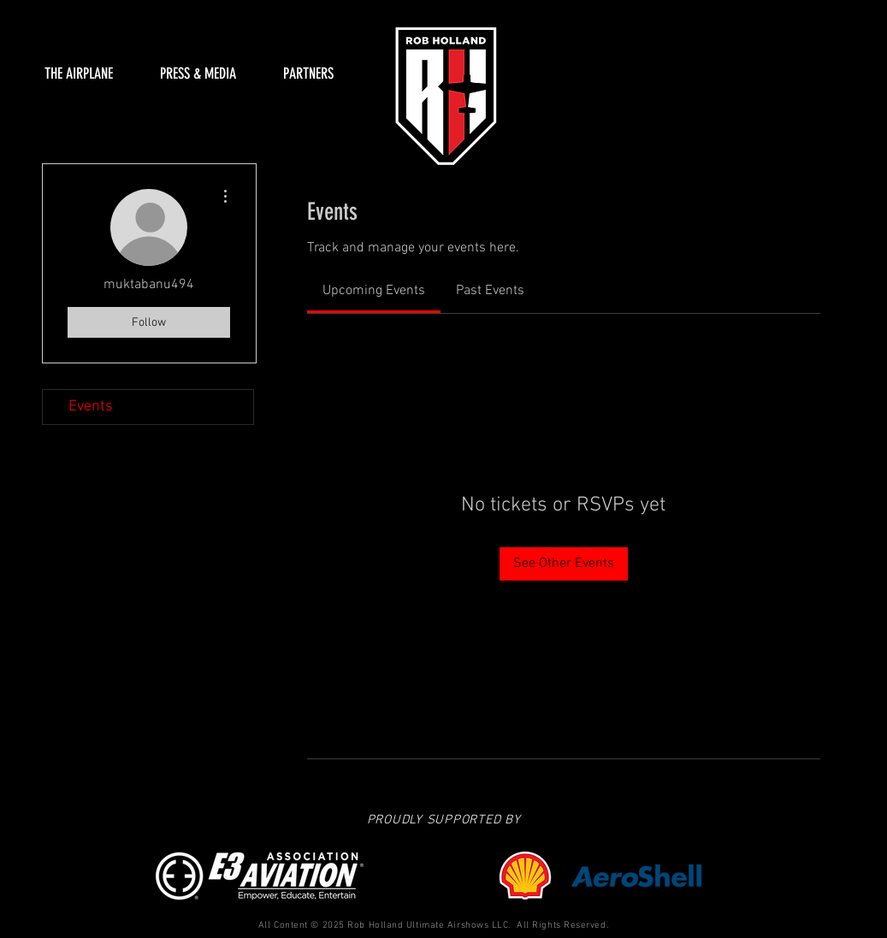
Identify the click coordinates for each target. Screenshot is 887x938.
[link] (373, 290)
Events (90, 407)
